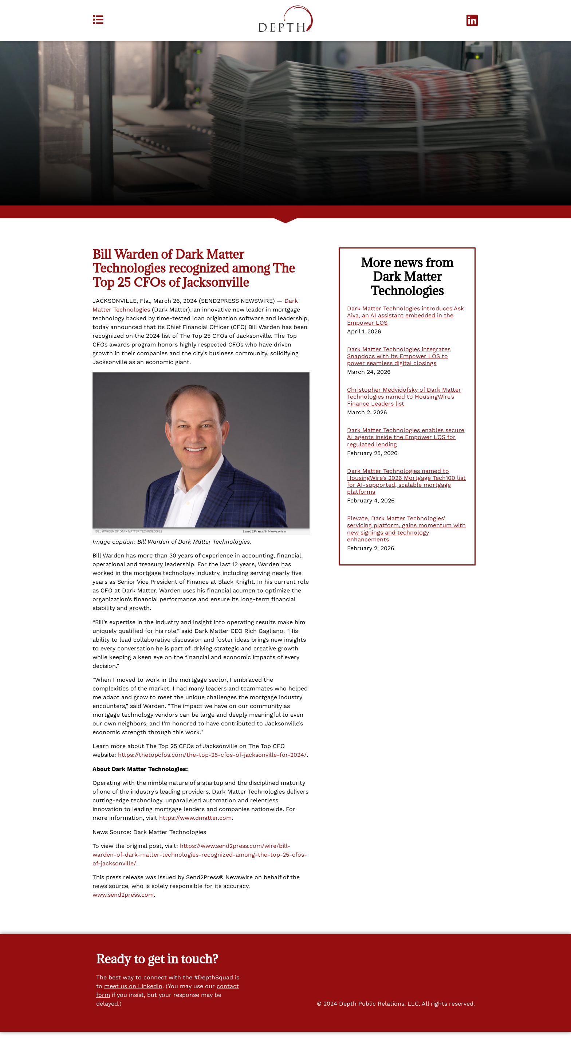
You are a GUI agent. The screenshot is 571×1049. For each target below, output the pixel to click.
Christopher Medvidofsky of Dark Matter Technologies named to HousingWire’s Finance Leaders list (404, 414)
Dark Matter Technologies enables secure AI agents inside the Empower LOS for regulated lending (405, 454)
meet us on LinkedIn (133, 1003)
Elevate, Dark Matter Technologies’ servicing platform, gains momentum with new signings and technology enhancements (406, 546)
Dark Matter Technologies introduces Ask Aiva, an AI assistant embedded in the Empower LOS (405, 332)
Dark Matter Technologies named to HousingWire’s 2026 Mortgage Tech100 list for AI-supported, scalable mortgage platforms (406, 499)
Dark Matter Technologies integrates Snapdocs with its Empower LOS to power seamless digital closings (398, 373)
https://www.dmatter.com (195, 835)
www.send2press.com (123, 912)
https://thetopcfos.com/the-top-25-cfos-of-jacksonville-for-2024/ (212, 772)
